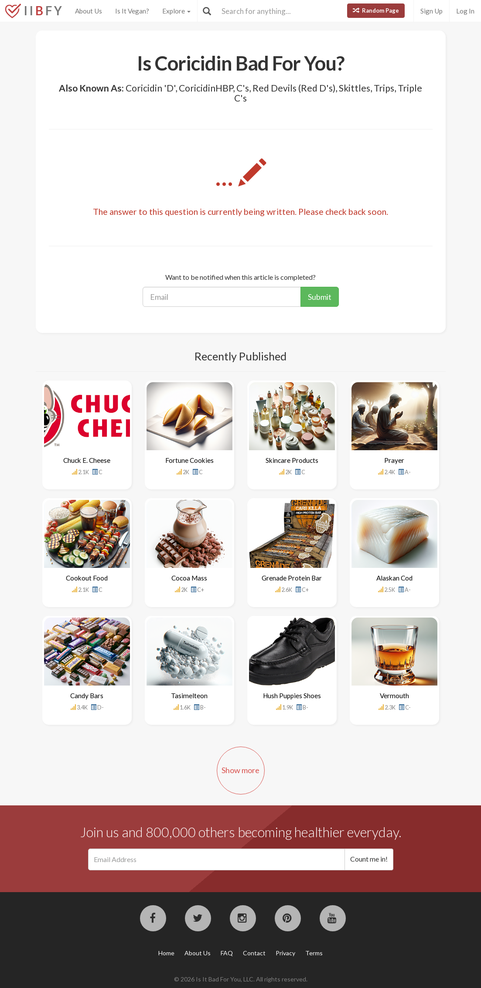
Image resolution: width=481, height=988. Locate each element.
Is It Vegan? (132, 11)
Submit (319, 297)
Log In (465, 11)
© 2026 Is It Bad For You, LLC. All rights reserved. (240, 979)
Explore (176, 11)
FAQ (227, 953)
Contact (254, 953)
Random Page (376, 10)
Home (166, 953)
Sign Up (431, 11)
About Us (88, 11)
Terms (314, 953)
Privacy (285, 953)
